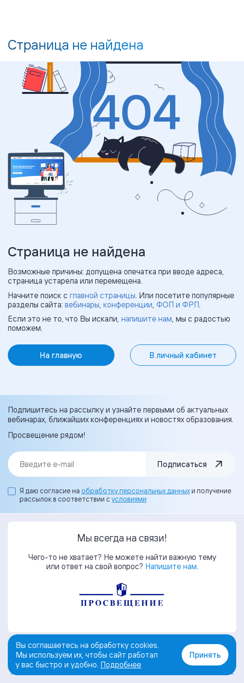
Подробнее (120, 664)
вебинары (82, 304)
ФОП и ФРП (177, 304)
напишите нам (146, 319)
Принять (205, 655)
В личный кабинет (183, 355)
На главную (61, 355)
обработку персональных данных (135, 490)
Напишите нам (171, 566)
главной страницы (102, 295)
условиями (129, 499)
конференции (127, 304)
